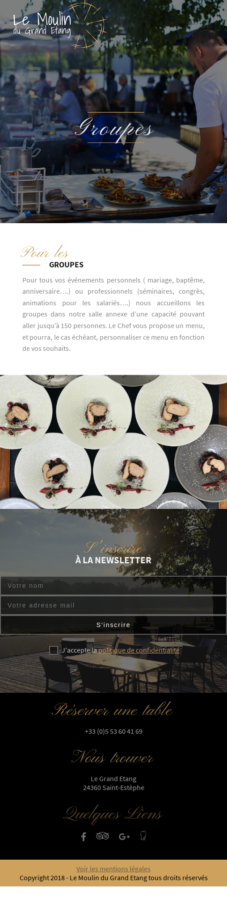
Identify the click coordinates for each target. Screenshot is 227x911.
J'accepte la (121, 649)
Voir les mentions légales (113, 868)
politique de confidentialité (139, 649)
